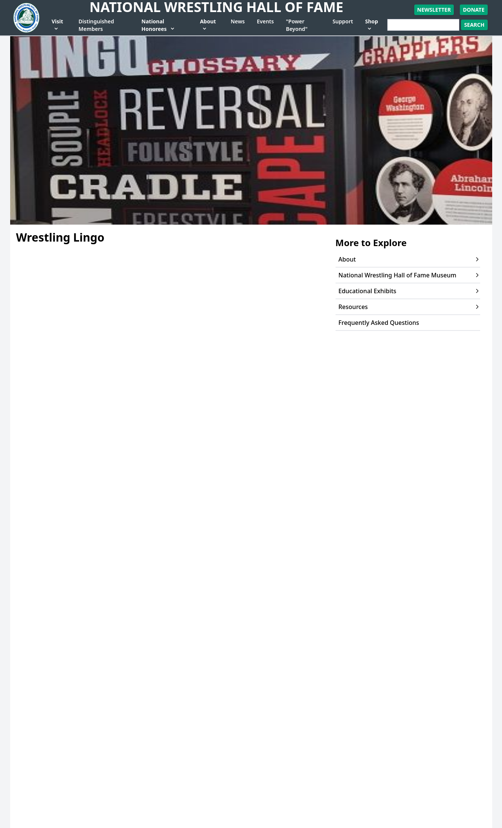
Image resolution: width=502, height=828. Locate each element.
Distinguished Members (96, 25)
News (237, 21)
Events (265, 21)
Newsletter (434, 9)
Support (343, 21)
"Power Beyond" (296, 25)
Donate (473, 9)
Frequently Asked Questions (379, 322)
